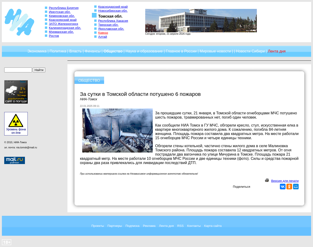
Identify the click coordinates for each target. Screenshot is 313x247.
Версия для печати (285, 181)
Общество (113, 51)
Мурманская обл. (61, 32)
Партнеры (114, 226)
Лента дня (166, 226)
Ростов (54, 35)
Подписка (132, 226)
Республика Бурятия (63, 8)
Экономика (37, 51)
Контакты (194, 226)
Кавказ (103, 32)
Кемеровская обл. (62, 16)
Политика (58, 51)
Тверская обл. (108, 24)
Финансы (93, 51)
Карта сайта (213, 226)
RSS (180, 226)
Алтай (102, 36)
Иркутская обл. (60, 12)
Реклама (149, 226)
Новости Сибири (250, 51)
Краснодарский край (113, 6)
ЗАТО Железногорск (63, 24)
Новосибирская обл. (113, 10)
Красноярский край (63, 20)
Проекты (97, 226)
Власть (75, 51)
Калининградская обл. (65, 28)
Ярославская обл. (111, 28)
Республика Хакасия (113, 20)
